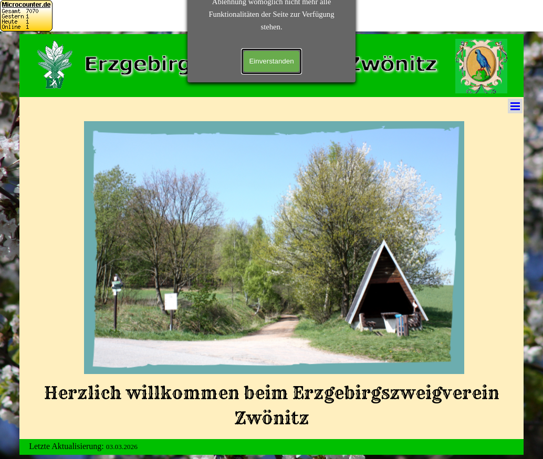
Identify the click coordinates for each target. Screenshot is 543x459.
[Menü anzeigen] (515, 106)
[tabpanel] (272, 405)
